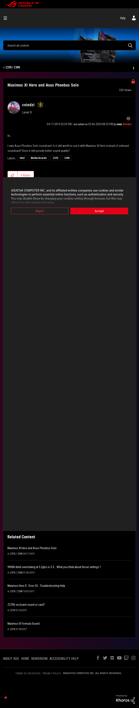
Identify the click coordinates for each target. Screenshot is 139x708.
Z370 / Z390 (12, 67)
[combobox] (69, 45)
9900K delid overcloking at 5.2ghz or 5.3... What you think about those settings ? (54, 567)
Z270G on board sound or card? (26, 604)
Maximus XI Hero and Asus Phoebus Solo (32, 548)
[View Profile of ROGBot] (127, 124)
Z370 (55, 158)
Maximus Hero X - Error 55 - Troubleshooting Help (36, 585)
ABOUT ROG (11, 659)
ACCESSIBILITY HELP (64, 659)
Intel (22, 158)
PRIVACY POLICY (52, 673)
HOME (25, 659)
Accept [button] (99, 211)
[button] (12, 175)
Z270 (12, 610)
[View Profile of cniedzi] (28, 104)
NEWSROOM (39, 659)
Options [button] (133, 67)
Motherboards (39, 158)
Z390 (67, 158)
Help (122, 18)
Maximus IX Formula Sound (23, 623)
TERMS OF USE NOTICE (28, 673)
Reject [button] (39, 211)
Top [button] (5, 698)
